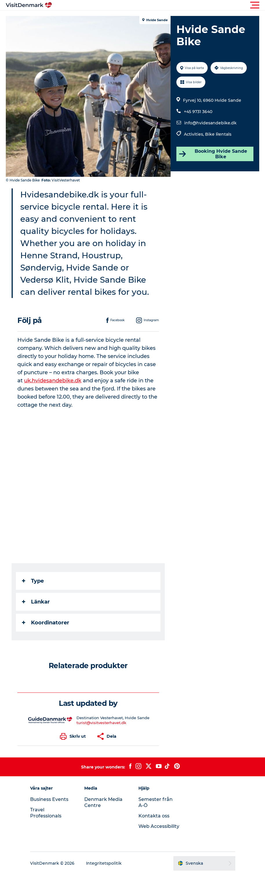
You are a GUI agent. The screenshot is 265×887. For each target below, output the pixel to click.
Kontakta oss (153, 816)
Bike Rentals (218, 134)
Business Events (49, 799)
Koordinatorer (45, 622)
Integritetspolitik (104, 863)
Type (33, 581)
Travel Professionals (45, 813)
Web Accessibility (158, 826)
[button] (158, 5)
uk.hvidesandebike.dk (52, 380)
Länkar (36, 602)
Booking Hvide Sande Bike (212, 153)
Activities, (194, 134)
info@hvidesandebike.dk (210, 123)
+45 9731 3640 (198, 111)
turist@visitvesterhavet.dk (101, 722)
